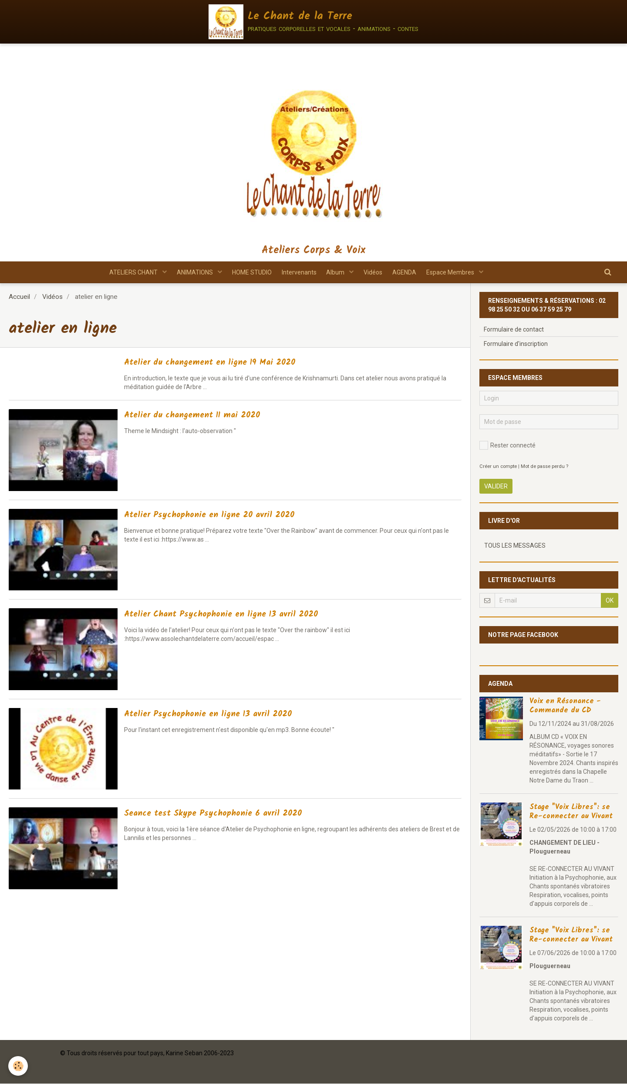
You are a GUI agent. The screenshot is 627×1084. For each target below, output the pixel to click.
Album (337, 272)
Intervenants (297, 272)
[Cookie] (18, 1066)
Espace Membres (461, 272)
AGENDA (412, 272)
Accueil (19, 297)
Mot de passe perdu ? (544, 467)
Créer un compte (498, 467)
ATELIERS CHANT (123, 272)
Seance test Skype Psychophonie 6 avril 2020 (235, 814)
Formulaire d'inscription (516, 344)
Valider (496, 486)
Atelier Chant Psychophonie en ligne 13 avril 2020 (244, 614)
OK (610, 600)
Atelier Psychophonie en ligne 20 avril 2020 (229, 515)
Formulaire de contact (514, 329)
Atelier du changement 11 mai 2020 (209, 415)
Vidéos (377, 272)
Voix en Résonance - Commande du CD (565, 706)
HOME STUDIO (247, 272)
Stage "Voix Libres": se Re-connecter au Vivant (571, 812)
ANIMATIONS (187, 272)
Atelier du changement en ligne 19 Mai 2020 (231, 363)
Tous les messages (515, 545)
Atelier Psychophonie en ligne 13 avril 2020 (228, 714)
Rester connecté (507, 445)
